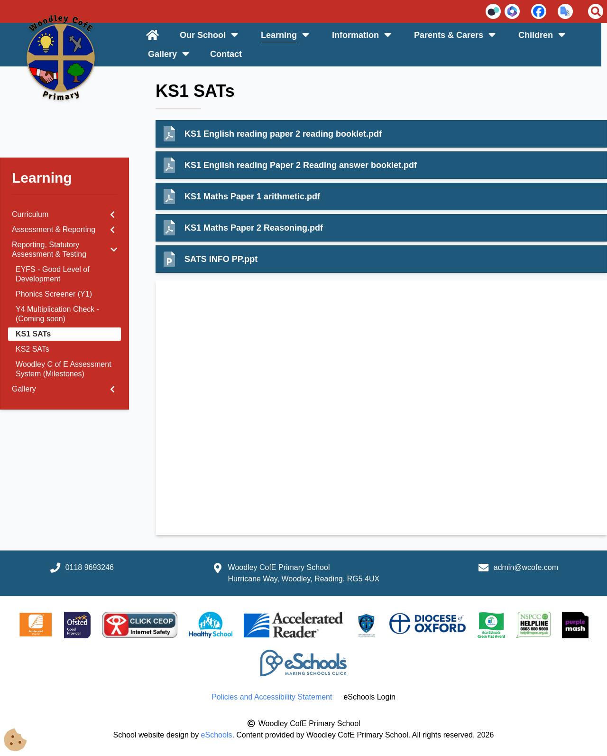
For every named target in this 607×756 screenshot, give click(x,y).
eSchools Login (369, 697)
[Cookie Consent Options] (15, 740)
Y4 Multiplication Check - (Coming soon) (57, 314)
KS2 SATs (32, 349)
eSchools (216, 735)
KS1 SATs (33, 334)
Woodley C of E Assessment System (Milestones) (63, 369)
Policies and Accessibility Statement (272, 697)
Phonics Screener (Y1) (54, 294)
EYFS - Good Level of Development (53, 274)
